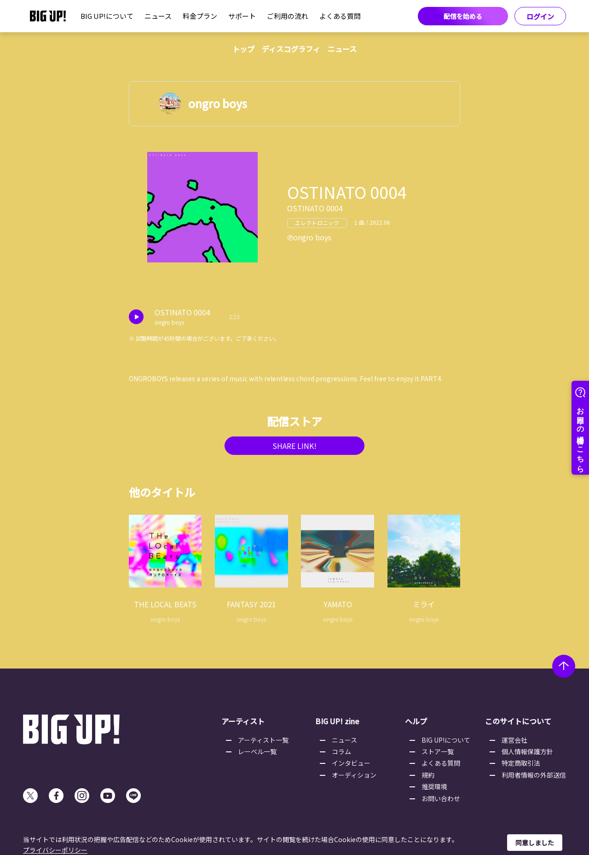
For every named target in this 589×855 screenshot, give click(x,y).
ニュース (158, 15)
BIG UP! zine (337, 721)
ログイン (540, 16)
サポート (242, 15)
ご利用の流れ (287, 15)
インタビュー (351, 763)
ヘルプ (416, 721)
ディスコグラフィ (291, 48)
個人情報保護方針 (527, 751)
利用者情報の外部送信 (534, 774)
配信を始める (463, 16)
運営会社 (514, 739)
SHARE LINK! (294, 445)
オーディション (354, 774)
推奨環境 (434, 786)
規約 (428, 774)
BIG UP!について (107, 15)
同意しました (534, 842)
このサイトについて (518, 721)
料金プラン (200, 15)
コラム (341, 751)
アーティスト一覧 (263, 739)
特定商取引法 (521, 763)
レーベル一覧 (257, 751)
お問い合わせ (441, 798)
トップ (243, 48)
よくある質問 (340, 15)
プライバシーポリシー (55, 850)
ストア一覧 (438, 751)
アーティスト (243, 721)
